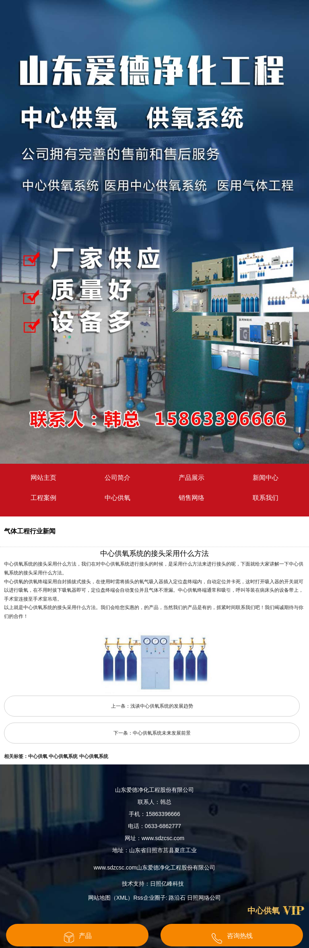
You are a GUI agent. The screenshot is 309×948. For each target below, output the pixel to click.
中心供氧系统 (63, 756)
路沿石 (177, 897)
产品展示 (191, 477)
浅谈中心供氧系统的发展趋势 (161, 706)
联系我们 (265, 497)
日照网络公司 (204, 897)
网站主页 (43, 477)
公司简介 (117, 477)
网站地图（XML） (111, 897)
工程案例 (43, 497)
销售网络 (191, 497)
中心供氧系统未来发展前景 (162, 733)
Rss (138, 897)
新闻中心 (265, 477)
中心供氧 (117, 497)
